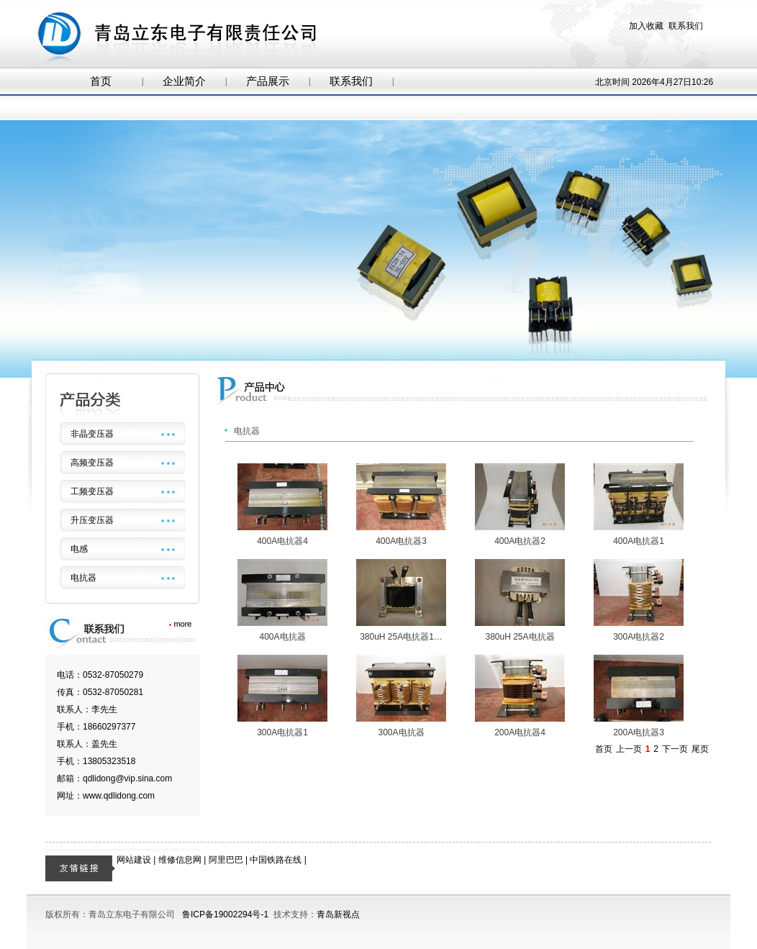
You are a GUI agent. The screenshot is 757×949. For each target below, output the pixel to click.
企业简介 (184, 81)
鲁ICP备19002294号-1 (225, 914)
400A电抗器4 (282, 541)
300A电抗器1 (282, 732)
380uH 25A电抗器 (519, 637)
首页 (101, 81)
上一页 (629, 749)
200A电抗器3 (638, 732)
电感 (79, 549)
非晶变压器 (92, 434)
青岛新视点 (338, 914)
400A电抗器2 (519, 541)
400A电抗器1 (638, 541)
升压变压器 (92, 520)
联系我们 (685, 26)
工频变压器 (92, 491)
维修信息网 (179, 860)
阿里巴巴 (226, 860)
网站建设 (134, 860)
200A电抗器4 (519, 732)
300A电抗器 (401, 732)
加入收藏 (646, 26)
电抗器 (83, 578)
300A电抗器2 (638, 637)
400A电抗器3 (401, 541)
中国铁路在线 (276, 860)
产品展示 (267, 81)
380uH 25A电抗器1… (401, 637)
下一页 (675, 749)
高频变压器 (92, 463)
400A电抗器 (282, 637)
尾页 (700, 749)
